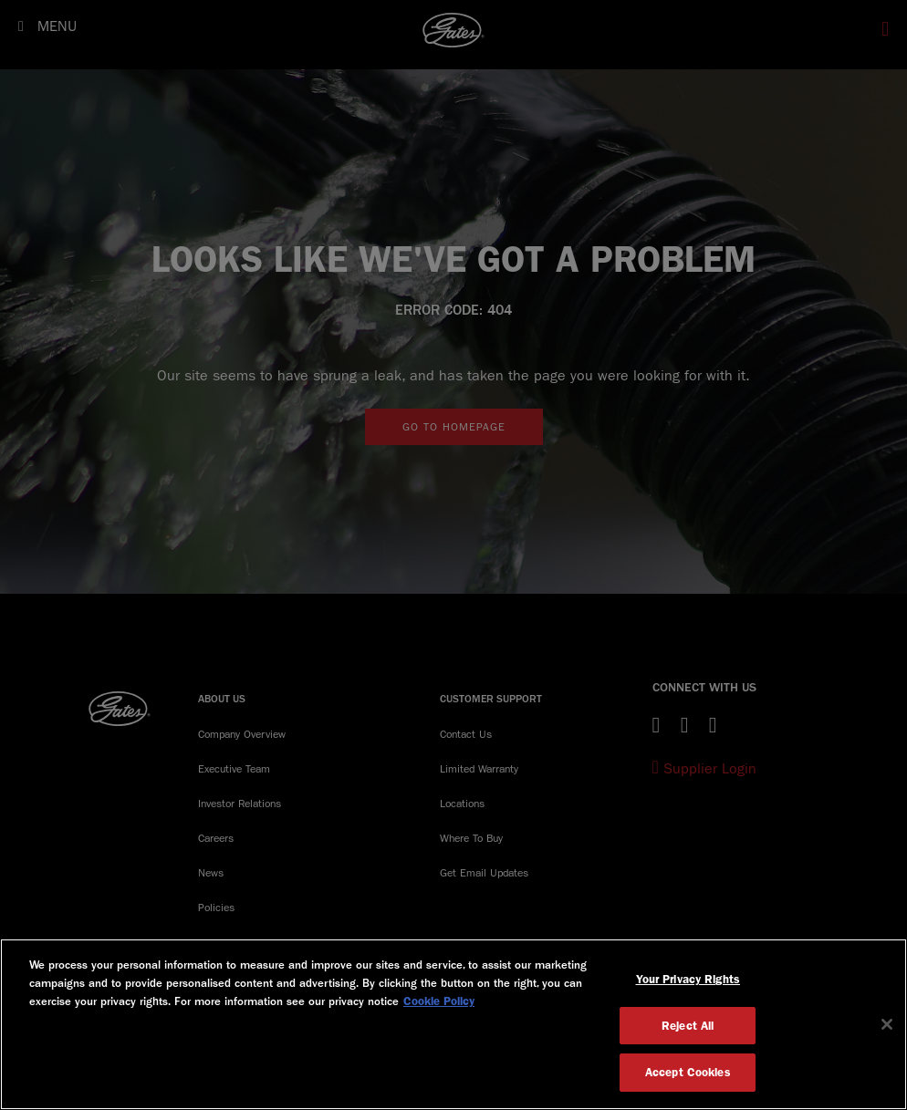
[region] (453, 1024)
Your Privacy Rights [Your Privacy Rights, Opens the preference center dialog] (688, 979)
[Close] (887, 1024)
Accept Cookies (688, 1072)
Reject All (688, 1025)
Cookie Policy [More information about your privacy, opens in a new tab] (438, 1001)
